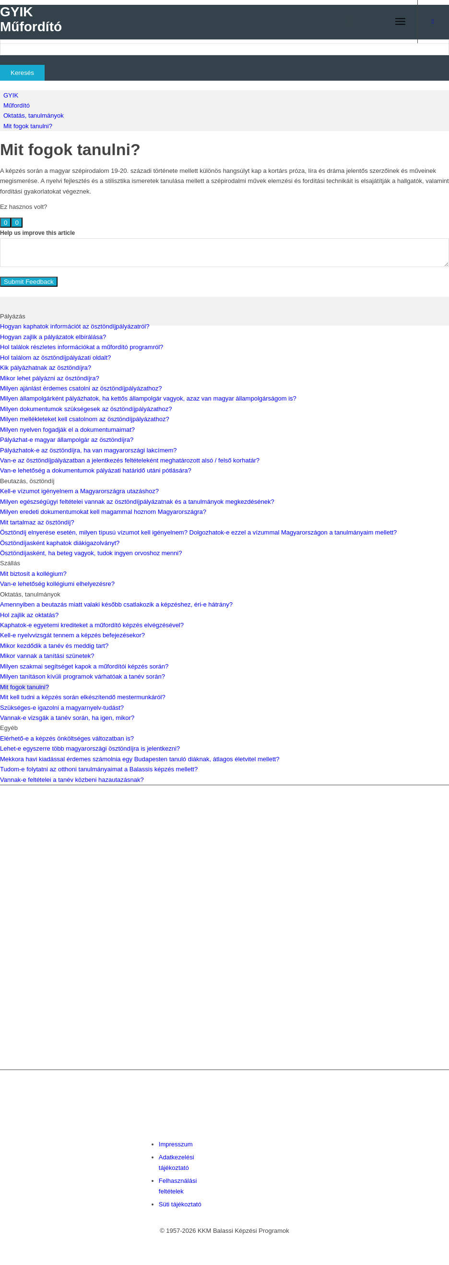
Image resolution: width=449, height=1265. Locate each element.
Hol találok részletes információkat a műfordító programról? (81, 347)
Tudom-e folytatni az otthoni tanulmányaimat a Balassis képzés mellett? (99, 769)
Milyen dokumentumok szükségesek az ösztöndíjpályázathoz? (86, 409)
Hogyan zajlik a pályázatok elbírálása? (53, 337)
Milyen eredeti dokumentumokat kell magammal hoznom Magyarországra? (103, 511)
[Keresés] (346, 21)
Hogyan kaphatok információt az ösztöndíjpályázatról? (74, 326)
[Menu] (400, 22)
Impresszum (176, 1144)
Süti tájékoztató (180, 1204)
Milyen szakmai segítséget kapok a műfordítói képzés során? (84, 666)
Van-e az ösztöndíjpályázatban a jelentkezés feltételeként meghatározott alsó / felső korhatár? (130, 460)
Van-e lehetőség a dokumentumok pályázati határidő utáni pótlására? (95, 470)
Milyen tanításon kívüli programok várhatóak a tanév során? (82, 676)
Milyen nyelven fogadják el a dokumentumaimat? (67, 429)
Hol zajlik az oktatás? (29, 615)
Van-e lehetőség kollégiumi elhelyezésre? (57, 583)
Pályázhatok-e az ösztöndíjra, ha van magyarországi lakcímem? (88, 450)
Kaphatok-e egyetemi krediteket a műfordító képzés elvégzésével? (92, 625)
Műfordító (16, 105)
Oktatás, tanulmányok (33, 115)
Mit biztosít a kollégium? (33, 573)
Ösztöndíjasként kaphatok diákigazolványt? (59, 543)
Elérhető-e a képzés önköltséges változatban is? (67, 738)
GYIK (10, 95)
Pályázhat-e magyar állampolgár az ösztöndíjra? (66, 439)
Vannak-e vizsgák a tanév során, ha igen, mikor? (67, 717)
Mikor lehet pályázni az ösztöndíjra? (49, 378)
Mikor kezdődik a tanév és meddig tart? (54, 645)
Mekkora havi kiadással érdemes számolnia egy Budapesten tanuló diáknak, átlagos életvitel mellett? (139, 759)
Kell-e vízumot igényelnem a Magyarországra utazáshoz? (79, 491)
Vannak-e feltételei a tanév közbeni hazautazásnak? (72, 779)
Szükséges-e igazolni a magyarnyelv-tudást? (62, 707)
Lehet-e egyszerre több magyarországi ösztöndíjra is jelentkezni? (90, 748)
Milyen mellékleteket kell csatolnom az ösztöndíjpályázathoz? (84, 419)
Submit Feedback (29, 281)
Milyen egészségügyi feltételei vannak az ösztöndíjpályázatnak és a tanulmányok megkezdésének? (137, 501)
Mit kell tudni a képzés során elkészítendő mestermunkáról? (82, 697)
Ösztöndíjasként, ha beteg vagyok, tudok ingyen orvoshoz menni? (91, 553)
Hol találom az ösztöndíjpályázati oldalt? (55, 357)
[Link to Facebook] (432, 21)
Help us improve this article (37, 233)
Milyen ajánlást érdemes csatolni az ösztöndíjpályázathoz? (81, 388)
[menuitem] (346, 21)
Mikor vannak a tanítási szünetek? (47, 655)
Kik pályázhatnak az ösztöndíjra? (45, 367)
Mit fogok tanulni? (27, 126)
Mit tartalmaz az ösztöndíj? (37, 522)
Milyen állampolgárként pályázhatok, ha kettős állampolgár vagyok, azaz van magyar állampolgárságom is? (148, 398)
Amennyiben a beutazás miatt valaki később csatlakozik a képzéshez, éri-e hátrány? (116, 604)
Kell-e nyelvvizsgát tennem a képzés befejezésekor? (72, 635)
